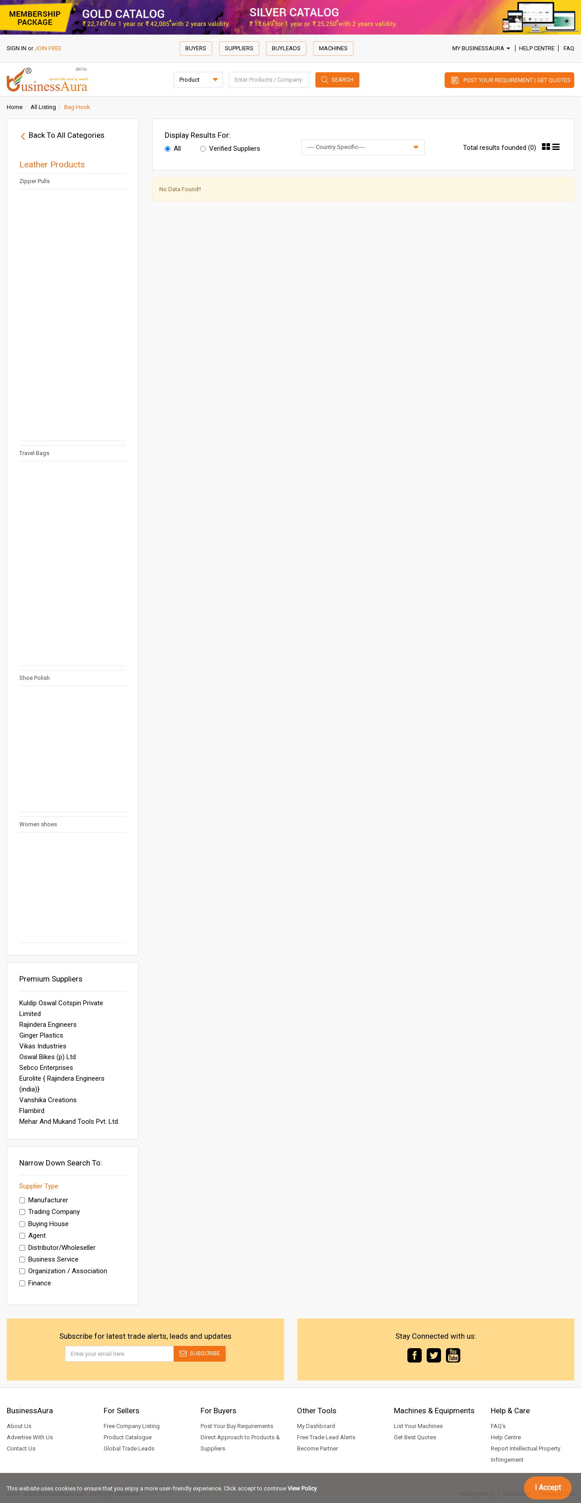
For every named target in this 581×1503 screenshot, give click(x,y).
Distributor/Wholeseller (57, 1248)
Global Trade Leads (129, 1448)
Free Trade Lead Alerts (326, 1437)
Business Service (49, 1259)
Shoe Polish (34, 678)
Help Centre (537, 48)
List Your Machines (418, 1426)
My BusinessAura (481, 48)
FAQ (569, 48)
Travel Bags (34, 453)
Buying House (44, 1224)
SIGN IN (16, 48)
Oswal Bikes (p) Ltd (47, 1057)
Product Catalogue (128, 1437)
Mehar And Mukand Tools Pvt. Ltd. (69, 1121)
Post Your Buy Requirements (237, 1426)
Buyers (195, 48)
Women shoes (40, 824)
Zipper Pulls (34, 181)
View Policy (302, 1488)
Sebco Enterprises (46, 1068)
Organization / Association (63, 1271)
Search (343, 79)
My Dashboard (316, 1426)
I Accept (548, 1487)
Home (14, 107)
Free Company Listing (132, 1426)
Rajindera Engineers (48, 1025)
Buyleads (286, 48)
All (173, 149)
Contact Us (21, 1448)
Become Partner (317, 1448)
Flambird (31, 1111)
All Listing (43, 107)
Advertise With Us (30, 1437)
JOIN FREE (48, 48)
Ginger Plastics (41, 1035)
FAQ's (498, 1426)
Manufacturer (43, 1200)
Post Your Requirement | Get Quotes (517, 80)
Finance (35, 1283)
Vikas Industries (42, 1046)
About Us (19, 1426)
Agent (32, 1235)
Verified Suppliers (230, 149)
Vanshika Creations (48, 1100)
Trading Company (49, 1212)
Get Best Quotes (415, 1437)
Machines (333, 48)
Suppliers (239, 48)
